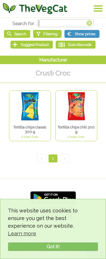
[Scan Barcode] (76, 45)
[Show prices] (81, 34)
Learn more (22, 233)
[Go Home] (35, 8)
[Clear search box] (89, 22)
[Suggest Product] (31, 45)
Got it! (53, 246)
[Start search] (17, 34)
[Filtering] (47, 34)
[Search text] (65, 23)
